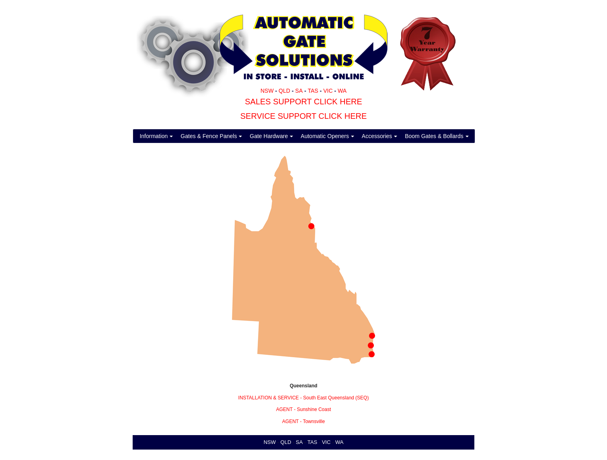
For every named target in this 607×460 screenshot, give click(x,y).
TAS (313, 91)
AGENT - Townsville (303, 421)
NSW (267, 91)
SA (299, 91)
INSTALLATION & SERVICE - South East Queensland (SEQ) (303, 398)
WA (342, 91)
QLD (284, 91)
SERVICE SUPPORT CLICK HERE (303, 116)
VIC (327, 91)
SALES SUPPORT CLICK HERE (303, 101)
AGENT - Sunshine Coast (303, 409)
